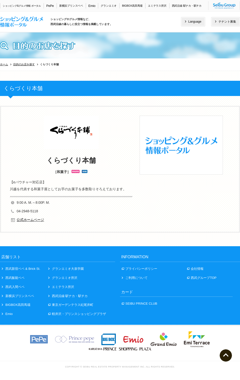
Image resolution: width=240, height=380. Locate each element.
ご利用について (135, 278)
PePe (50, 6)
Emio (92, 6)
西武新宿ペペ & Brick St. (21, 269)
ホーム (4, 64)
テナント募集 (225, 21)
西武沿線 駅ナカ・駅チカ (187, 5)
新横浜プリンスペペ (71, 5)
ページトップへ (226, 355)
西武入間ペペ (13, 287)
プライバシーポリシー (139, 269)
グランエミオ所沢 (62, 278)
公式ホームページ (30, 220)
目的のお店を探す (24, 64)
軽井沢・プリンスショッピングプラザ (77, 314)
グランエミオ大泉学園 (66, 269)
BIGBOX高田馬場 (132, 5)
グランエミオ (109, 5)
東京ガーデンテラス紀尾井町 (70, 305)
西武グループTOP (201, 278)
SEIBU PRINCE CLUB (139, 303)
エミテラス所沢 (157, 5)
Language (193, 21)
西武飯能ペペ (13, 278)
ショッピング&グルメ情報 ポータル (22, 5)
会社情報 (195, 269)
